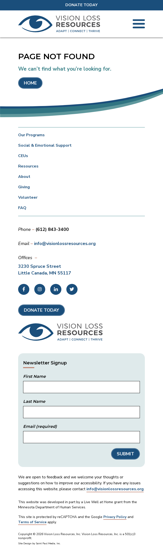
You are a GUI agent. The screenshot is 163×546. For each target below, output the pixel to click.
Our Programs (31, 135)
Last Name (34, 402)
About (24, 176)
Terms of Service (32, 522)
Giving (24, 187)
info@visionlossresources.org (65, 243)
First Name (34, 377)
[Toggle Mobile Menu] (139, 23)
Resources (28, 166)
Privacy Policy (114, 517)
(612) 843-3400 (52, 229)
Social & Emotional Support (45, 145)
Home (30, 83)
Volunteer (28, 197)
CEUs (23, 156)
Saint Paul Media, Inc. (48, 543)
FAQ (22, 208)
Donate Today (81, 5)
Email (40, 427)
